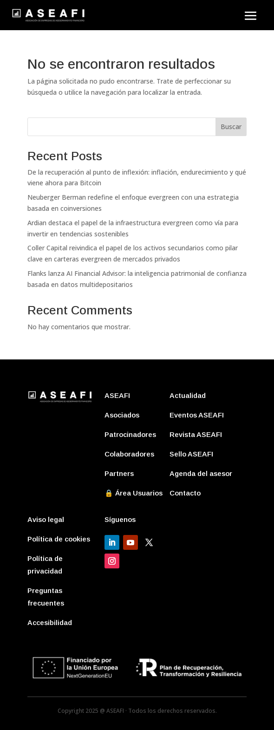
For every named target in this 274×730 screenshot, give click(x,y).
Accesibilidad (49, 622)
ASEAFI (117, 395)
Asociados (121, 415)
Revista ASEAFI (196, 434)
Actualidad (188, 395)
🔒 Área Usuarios (133, 493)
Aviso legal (45, 519)
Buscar (231, 126)
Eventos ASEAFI (197, 415)
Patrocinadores (130, 434)
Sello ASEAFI (191, 454)
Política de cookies (58, 539)
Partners (119, 473)
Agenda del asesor (201, 473)
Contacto (185, 493)
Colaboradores (129, 454)
